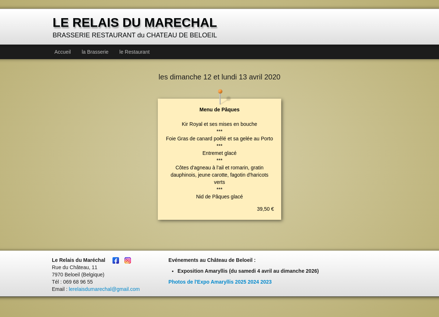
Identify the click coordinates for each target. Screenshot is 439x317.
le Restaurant (134, 52)
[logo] (135, 27)
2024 (253, 282)
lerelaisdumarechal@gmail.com (104, 289)
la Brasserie (95, 52)
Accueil (62, 52)
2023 (266, 282)
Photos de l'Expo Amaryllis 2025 (207, 282)
